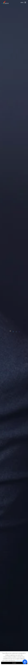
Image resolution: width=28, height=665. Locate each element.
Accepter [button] (14, 663)
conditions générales (20, 660)
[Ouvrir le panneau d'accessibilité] (24, 661)
